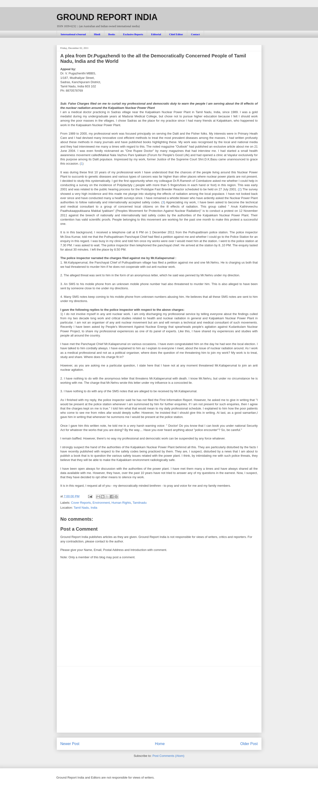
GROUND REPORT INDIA (107, 17)
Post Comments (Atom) (168, 756)
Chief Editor (176, 34)
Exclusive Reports (133, 34)
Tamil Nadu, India (85, 507)
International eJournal (73, 34)
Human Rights (121, 502)
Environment (101, 502)
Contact (195, 34)
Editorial (156, 34)
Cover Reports (81, 502)
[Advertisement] (159, 699)
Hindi (97, 34)
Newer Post (70, 744)
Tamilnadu (140, 502)
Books (111, 34)
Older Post (249, 744)
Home (160, 744)
